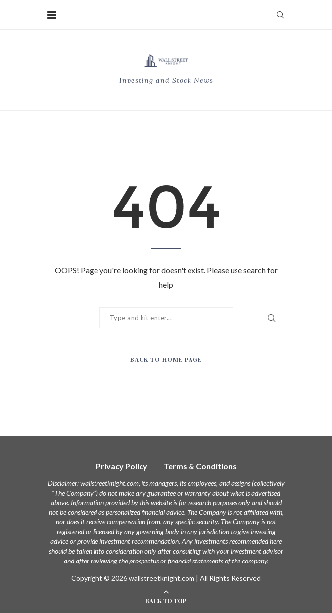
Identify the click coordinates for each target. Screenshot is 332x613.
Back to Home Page (166, 359)
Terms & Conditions (200, 466)
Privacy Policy (121, 466)
